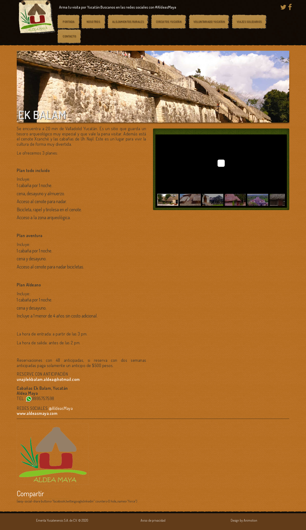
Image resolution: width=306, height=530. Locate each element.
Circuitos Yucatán (168, 21)
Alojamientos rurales (128, 21)
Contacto (69, 36)
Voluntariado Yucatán (209, 21)
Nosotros (93, 21)
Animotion (250, 520)
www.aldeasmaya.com (37, 413)
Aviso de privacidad (153, 520)
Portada (68, 21)
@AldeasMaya (61, 408)
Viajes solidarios (249, 21)
